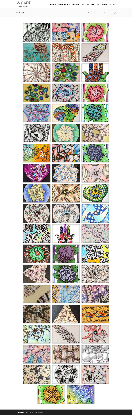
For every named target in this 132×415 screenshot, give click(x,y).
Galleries (105, 13)
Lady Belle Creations (93, 13)
